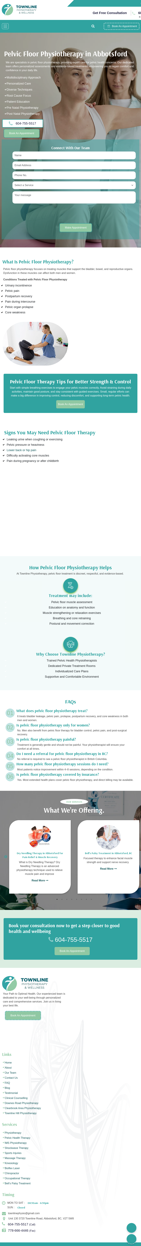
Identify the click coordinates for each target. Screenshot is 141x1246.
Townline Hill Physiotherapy (21, 1113)
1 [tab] (57, 899)
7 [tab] (86, 899)
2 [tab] (62, 899)
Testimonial (11, 1093)
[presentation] (37, 213)
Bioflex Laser (12, 1168)
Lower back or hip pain (21, 450)
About (8, 1067)
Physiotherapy (13, 1132)
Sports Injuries (13, 1153)
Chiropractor (12, 1173)
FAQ (7, 1082)
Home (8, 1062)
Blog (7, 1088)
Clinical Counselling (16, 1098)
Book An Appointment (21, 133)
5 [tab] (76, 899)
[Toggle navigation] (5, 26)
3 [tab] (66, 899)
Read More (40, 880)
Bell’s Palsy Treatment (18, 1183)
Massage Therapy (15, 1158)
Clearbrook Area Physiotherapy (23, 1108)
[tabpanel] (40, 857)
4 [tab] (71, 899)
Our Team (10, 1072)
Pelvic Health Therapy (17, 1137)
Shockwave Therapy (16, 1148)
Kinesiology (11, 1163)
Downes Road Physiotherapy (21, 1103)
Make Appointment (76, 227)
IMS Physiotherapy (16, 1143)
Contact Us (11, 1077)
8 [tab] (91, 899)
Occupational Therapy (17, 1178)
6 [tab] (81, 899)
